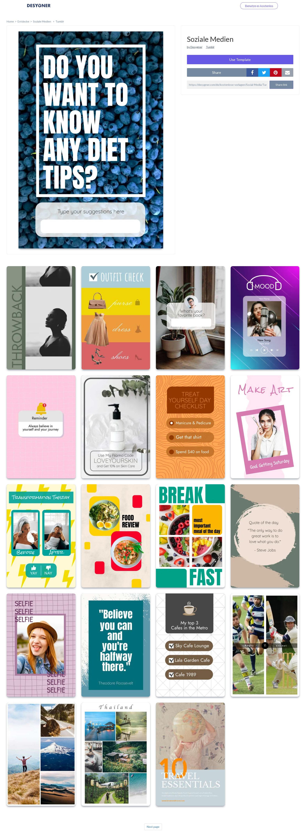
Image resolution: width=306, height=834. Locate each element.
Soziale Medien (42, 21)
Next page (153, 826)
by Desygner (194, 47)
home (10, 21)
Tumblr (59, 21)
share (216, 72)
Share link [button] (281, 84)
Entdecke (23, 21)
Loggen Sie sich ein (220, 5)
